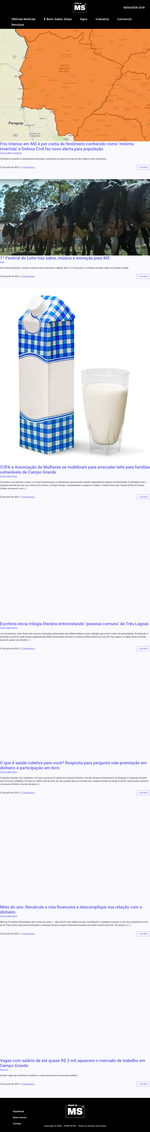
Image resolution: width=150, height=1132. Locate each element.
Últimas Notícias (23, 19)
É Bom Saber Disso (58, 19)
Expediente (18, 1111)
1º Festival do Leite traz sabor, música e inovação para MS (55, 258)
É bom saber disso (8, 476)
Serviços (17, 24)
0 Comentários (28, 167)
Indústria (102, 19)
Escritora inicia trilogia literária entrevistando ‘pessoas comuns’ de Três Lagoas (74, 623)
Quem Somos (20, 1117)
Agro (83, 19)
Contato (17, 1123)
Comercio (124, 19)
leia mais (143, 167)
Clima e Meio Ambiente (11, 153)
